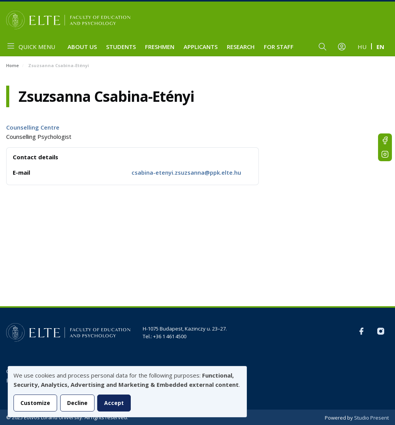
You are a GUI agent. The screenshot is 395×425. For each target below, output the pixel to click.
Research (241, 47)
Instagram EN (385, 154)
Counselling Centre (32, 127)
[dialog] (127, 391)
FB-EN (385, 140)
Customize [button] (35, 402)
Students (121, 47)
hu (362, 47)
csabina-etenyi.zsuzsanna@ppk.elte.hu (186, 172)
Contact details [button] (35, 157)
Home (12, 65)
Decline (77, 402)
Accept (114, 402)
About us (82, 47)
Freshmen (159, 47)
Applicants (201, 47)
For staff (279, 47)
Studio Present (371, 417)
